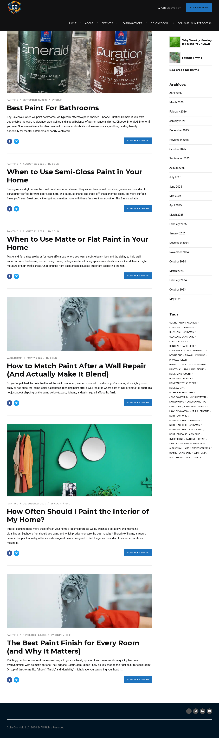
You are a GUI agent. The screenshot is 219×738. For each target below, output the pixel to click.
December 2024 (179, 242)
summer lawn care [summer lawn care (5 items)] (180, 453)
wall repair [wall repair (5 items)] (176, 458)
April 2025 (175, 205)
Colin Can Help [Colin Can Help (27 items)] (177, 341)
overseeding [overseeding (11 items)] (176, 439)
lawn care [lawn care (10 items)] (175, 406)
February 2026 (178, 111)
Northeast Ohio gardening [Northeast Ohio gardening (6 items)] (184, 420)
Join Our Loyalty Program (195, 23)
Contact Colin (160, 23)
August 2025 (177, 167)
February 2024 (178, 280)
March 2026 (176, 102)
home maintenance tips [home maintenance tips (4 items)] (182, 383)
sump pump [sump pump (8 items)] (199, 453)
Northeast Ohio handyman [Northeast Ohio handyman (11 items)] (184, 425)
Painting (12, 100)
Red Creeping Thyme (184, 69)
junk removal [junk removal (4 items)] (198, 397)
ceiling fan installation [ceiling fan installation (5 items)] (183, 323)
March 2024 (176, 271)
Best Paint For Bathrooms (53, 108)
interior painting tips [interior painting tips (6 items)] (181, 393)
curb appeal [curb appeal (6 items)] (176, 351)
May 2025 (175, 195)
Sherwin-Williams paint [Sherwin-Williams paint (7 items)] (193, 444)
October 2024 (177, 261)
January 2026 (177, 121)
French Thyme (192, 57)
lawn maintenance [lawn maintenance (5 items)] (195, 406)
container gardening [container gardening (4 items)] (181, 346)
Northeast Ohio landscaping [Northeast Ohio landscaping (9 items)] (185, 430)
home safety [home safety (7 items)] (176, 388)
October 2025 (177, 149)
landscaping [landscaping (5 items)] (176, 402)
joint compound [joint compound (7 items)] (178, 397)
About (89, 23)
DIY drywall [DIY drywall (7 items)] (198, 351)
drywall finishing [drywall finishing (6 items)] (195, 355)
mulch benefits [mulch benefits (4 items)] (200, 411)
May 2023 (175, 299)
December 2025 (179, 130)
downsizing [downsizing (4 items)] (175, 355)
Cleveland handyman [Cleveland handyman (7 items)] (181, 332)
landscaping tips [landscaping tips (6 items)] (196, 402)
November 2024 (179, 252)
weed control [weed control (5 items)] (193, 458)
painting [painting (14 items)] (191, 439)
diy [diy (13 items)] (187, 351)
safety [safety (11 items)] (173, 444)
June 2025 (175, 186)
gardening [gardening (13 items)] (200, 365)
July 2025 (175, 177)
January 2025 (177, 233)
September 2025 (179, 158)
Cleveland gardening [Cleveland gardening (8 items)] (181, 327)
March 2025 (176, 214)
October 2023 (177, 289)
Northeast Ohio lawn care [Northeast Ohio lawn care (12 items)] (184, 434)
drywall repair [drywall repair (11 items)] (178, 360)
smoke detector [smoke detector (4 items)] (201, 448)
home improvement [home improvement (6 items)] (180, 374)
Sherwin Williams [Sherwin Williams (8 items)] (179, 448)
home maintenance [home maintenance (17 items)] (180, 379)
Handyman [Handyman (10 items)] (175, 369)
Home (72, 23)
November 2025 (179, 139)
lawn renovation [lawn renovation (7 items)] (179, 411)
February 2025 (178, 224)
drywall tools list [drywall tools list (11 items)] (180, 365)
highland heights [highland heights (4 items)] (194, 369)
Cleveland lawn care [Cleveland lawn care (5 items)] (181, 337)
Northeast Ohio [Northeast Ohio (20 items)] (178, 416)
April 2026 (175, 93)
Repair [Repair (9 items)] (201, 439)
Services (107, 23)
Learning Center (131, 23)
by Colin (57, 100)
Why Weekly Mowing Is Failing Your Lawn (197, 41)
